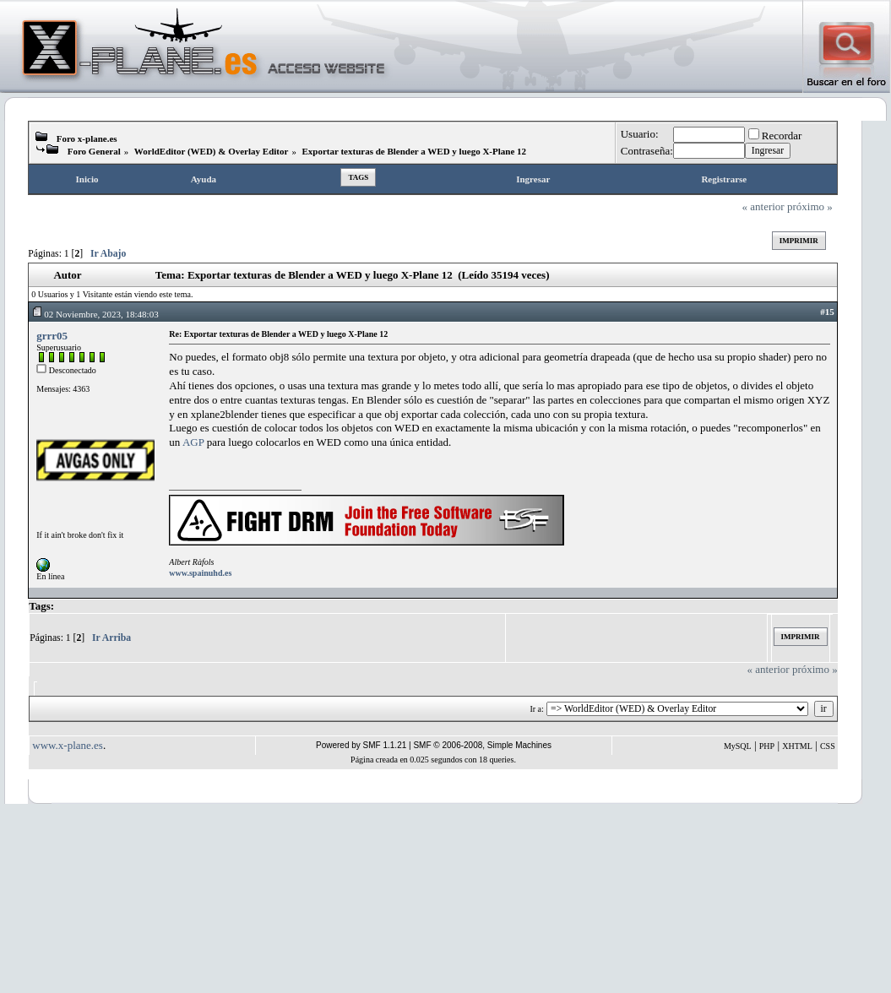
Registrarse (724, 179)
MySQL (738, 746)
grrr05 (52, 335)
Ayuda (203, 179)
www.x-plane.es (67, 745)
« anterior (763, 206)
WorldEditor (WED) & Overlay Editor (211, 151)
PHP (766, 746)
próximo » (810, 206)
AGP (193, 442)
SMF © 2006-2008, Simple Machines (482, 745)
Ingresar (533, 179)
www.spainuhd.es (200, 573)
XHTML (797, 746)
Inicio (87, 179)
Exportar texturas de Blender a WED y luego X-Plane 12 (414, 151)
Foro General (94, 151)
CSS (827, 746)
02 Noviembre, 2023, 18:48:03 (94, 314)
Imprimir (799, 240)
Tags (358, 177)
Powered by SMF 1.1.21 (361, 745)
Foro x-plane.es (87, 138)
